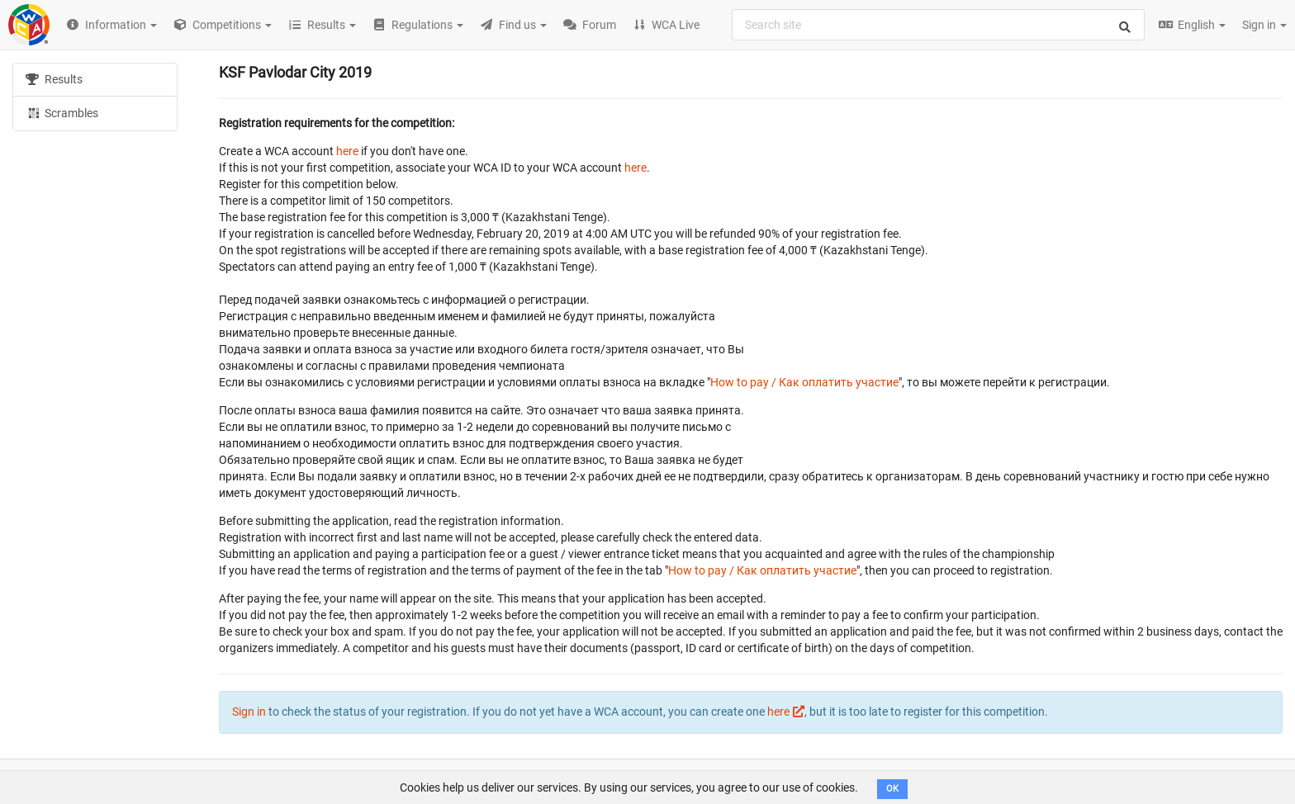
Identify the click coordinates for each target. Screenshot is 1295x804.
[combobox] (938, 24)
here (347, 151)
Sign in (1264, 24)
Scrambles (62, 112)
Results (54, 79)
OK (892, 788)
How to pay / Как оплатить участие (804, 382)
